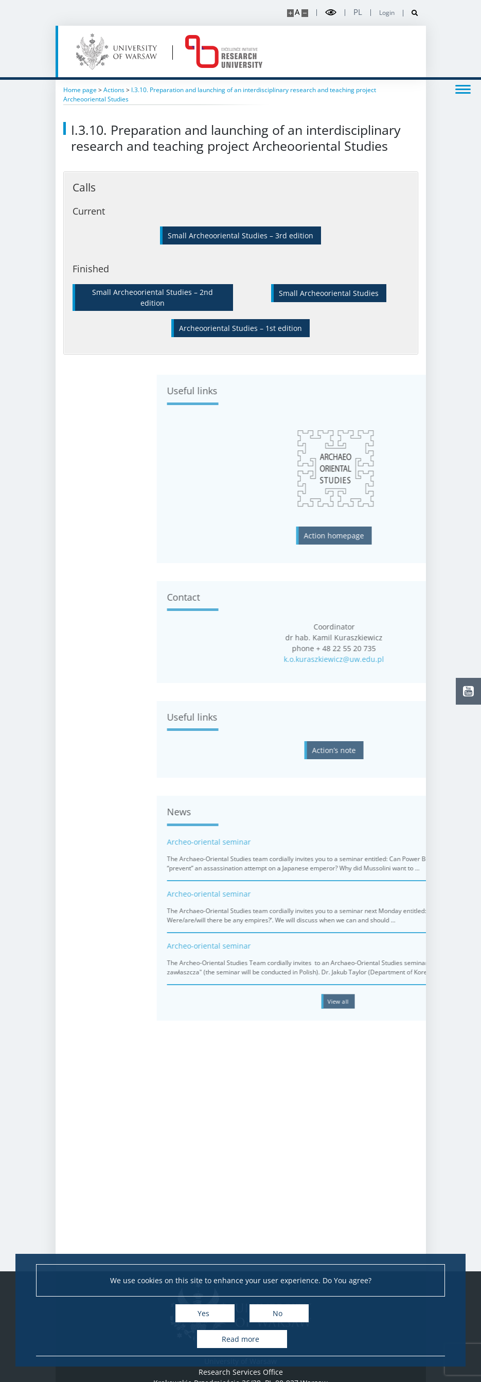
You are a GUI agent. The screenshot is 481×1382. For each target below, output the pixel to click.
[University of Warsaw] (118, 51)
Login (387, 13)
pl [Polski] (357, 12)
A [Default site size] (297, 12)
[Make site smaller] (304, 13)
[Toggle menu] (463, 88)
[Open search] (411, 13)
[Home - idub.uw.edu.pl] (223, 51)
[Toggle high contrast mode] (330, 12)
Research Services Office (241, 1372)
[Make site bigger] (290, 13)
